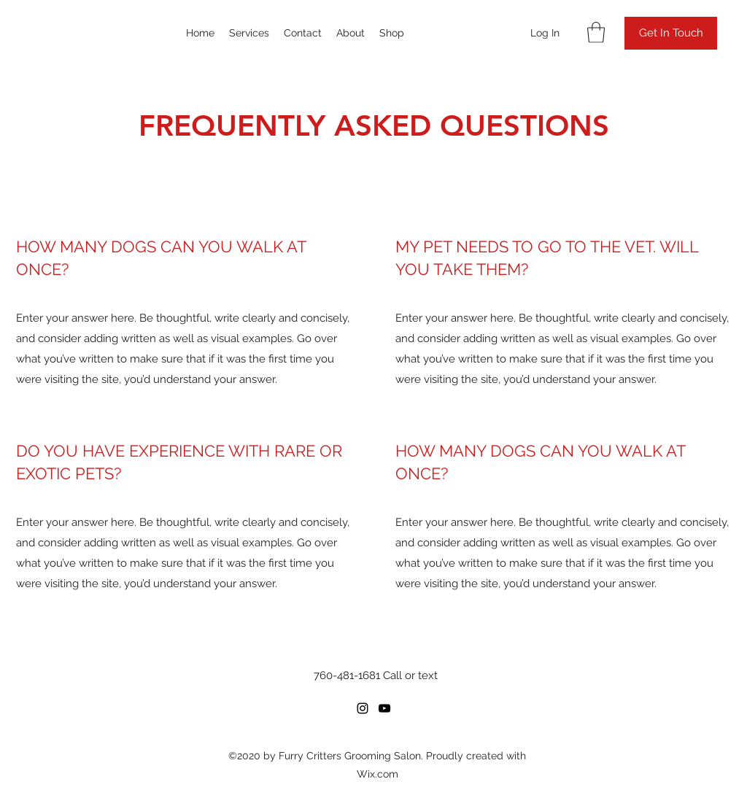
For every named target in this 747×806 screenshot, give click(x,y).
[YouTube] (384, 708)
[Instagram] (362, 708)
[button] (596, 32)
